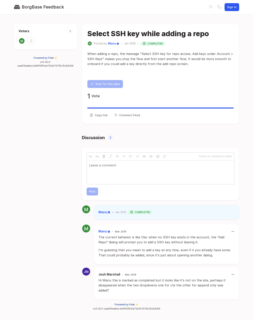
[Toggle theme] (219, 7)
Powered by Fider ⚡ (45, 57)
